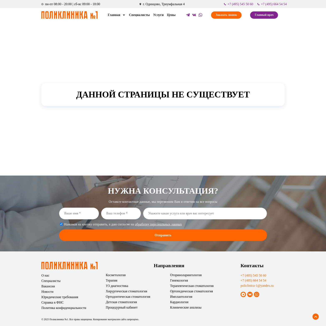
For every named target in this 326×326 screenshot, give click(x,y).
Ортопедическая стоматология (191, 291)
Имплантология (181, 296)
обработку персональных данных (158, 224)
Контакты (252, 265)
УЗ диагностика (117, 286)
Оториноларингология (186, 275)
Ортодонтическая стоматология (128, 296)
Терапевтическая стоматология (192, 286)
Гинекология (179, 280)
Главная (117, 15)
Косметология (116, 275)
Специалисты (139, 15)
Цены (171, 15)
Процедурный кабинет (122, 307)
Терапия (111, 280)
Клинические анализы (185, 307)
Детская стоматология (121, 302)
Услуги (158, 15)
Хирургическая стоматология (126, 291)
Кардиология (179, 302)
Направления (169, 265)
